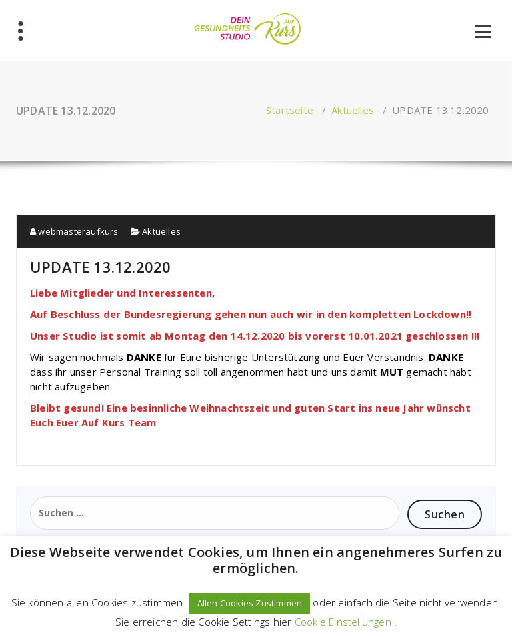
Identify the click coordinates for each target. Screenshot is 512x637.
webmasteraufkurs (74, 231)
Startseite (289, 110)
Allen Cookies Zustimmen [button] (250, 603)
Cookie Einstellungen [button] (343, 621)
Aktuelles (352, 110)
